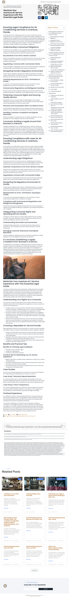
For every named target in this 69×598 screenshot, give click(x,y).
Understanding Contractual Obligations (57, 37)
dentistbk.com (12, 451)
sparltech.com (38, 455)
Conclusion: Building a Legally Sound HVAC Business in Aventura (55, 49)
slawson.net (28, 443)
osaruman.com (54, 446)
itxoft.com (35, 455)
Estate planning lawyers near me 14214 (57, 123)
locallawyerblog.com (9, 445)
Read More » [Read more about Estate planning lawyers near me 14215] (28, 559)
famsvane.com (34, 450)
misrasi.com (17, 445)
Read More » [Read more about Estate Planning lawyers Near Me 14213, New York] (28, 530)
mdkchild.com (25, 442)
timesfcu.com (61, 448)
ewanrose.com (51, 454)
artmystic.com (6, 455)
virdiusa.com (8, 446)
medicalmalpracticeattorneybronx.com (39, 445)
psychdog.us (49, 449)
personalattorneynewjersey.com (56, 442)
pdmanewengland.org (46, 454)
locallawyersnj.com (21, 445)
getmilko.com (54, 452)
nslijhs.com (35, 444)
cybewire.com (13, 449)
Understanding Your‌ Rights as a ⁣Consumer (56, 80)
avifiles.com (9, 451)
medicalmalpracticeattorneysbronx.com (55, 453)
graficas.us (61, 442)
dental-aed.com (32, 445)
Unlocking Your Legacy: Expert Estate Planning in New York (57, 104)
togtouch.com (54, 448)
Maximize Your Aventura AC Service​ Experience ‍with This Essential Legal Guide (56, 76)
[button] (39, 17)
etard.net (17, 453)
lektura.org (41, 444)
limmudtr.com (27, 453)
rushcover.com (43, 442)
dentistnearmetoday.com (42, 443)
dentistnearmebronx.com (47, 445)
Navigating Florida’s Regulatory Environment (56, 41)
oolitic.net (15, 444)
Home (4, 6)
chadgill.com (22, 442)
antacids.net (51, 444)
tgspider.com (38, 444)
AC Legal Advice (8, 416)
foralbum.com (53, 449)
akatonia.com (13, 450)
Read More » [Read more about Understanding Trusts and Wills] (28, 508)
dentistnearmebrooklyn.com (29, 450)
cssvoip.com (63, 446)
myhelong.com (57, 452)
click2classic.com (36, 451)
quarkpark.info (12, 455)
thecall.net (60, 446)
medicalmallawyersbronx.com (42, 446)
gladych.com (24, 444)
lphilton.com (50, 446)
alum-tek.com (25, 445)
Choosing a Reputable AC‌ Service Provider (57, 84)
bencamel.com (20, 451)
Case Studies (54, 89)
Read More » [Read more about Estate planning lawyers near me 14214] (6, 559)
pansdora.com (23, 453)
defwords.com (52, 445)
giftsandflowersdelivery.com (13, 442)
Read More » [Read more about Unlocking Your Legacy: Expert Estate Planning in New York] (51, 508)
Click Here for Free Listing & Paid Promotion (50, 2)
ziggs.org (35, 454)
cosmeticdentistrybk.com (36, 443)
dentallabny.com (38, 450)
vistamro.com (42, 454)
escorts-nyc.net (21, 448)
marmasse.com (22, 455)
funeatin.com (44, 452)
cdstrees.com (29, 455)
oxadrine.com (39, 449)
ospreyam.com (48, 444)
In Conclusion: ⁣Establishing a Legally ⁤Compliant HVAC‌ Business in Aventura (57, 71)
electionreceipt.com (62, 453)
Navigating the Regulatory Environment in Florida (57, 61)
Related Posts (52, 93)
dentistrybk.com (6, 450)
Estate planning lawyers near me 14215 (57, 127)
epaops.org (12, 454)
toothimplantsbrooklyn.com (39, 448)
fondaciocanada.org (31, 451)
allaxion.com (47, 446)
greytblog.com (45, 453)
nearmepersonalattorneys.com (44, 450)
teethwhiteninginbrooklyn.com (51, 450)
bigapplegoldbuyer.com (25, 452)
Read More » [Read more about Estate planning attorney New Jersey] (51, 532)
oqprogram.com (9, 443)
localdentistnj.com (36, 442)
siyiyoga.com (50, 452)
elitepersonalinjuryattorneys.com (22, 450)
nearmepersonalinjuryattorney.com (8, 453)
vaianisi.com (9, 449)
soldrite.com (47, 452)
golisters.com (33, 453)
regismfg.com (16, 451)
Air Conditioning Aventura (19, 416)
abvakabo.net (50, 442)
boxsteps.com (43, 449)
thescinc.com (47, 443)
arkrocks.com (20, 453)
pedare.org (40, 442)
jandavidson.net (25, 454)
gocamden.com (56, 445)
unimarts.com (14, 445)
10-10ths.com (46, 442)
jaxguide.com (57, 446)
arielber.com (9, 450)
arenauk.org (9, 444)
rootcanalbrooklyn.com (46, 448)
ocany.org (9, 455)
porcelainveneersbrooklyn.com (56, 443)
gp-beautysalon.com (35, 449)
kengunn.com (31, 443)
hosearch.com (26, 451)
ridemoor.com (9, 448)
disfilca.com (63, 454)
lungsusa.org (30, 453)
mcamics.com (62, 445)
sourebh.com (31, 444)
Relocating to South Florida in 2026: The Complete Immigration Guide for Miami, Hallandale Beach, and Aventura (57, 110)
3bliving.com (46, 449)
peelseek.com (21, 454)
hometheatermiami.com (16, 454)
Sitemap (30, 596)
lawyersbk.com (6, 449)
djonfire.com (9, 454)
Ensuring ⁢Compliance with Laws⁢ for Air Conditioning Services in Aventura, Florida (56, 54)
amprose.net (59, 445)
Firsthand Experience (56, 91)
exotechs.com (25, 443)
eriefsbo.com (14, 452)
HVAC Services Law (30, 416)
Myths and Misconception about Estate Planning (57, 130)
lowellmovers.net (63, 444)
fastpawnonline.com (33, 448)
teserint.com (17, 452)
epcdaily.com (57, 448)
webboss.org (5, 446)
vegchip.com (32, 442)
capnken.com (18, 442)
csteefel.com (5, 443)
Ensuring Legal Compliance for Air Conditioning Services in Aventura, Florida (56, 33)
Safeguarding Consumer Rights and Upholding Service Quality (57, 66)
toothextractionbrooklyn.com (57, 451)
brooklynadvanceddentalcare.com (15, 448)
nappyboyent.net (29, 454)
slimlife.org (17, 444)
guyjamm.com (61, 443)
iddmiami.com (26, 455)
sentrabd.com (20, 444)
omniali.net (12, 444)
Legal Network (38, 596)
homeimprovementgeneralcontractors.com (34, 452)
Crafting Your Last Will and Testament (56, 96)
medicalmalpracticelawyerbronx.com (15, 446)
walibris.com (14, 453)
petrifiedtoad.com (28, 444)
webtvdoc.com (6, 444)
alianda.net (8, 442)
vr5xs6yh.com (5, 448)
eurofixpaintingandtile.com (58, 449)
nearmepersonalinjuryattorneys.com (42, 451)
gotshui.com (5, 445)
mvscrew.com (59, 444)
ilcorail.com (16, 450)
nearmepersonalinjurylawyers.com (34, 446)
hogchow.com (13, 443)
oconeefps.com (29, 442)
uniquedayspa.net (38, 454)
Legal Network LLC (39, 595)
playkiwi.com (23, 451)
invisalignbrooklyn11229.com (50, 451)
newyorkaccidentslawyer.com (39, 453)
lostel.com (33, 455)
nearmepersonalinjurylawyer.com (19, 443)
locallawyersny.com (6, 452)
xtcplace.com (5, 454)
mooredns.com (24, 449)
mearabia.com (50, 448)
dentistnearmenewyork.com (29, 449)
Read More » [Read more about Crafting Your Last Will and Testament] (6, 508)
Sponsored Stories (22, 414)
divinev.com (21, 446)
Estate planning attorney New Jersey (57, 120)
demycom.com (44, 444)
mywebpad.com (55, 444)
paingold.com (15, 455)
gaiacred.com (20, 452)
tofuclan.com (40, 452)
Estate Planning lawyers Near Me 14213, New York (57, 116)
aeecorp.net (5, 442)
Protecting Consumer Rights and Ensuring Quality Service (57, 44)
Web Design (33, 596)
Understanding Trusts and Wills (57, 99)
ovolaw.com (48, 453)
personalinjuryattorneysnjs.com (27, 448)
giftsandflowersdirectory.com (18, 449)
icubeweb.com (6, 451)
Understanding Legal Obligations (55, 58)
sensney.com (50, 443)
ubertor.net (28, 445)
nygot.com (32, 454)
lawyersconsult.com (55, 454)
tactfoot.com (19, 455)
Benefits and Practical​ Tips (57, 87)
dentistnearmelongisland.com (59, 450)
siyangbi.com (10, 452)
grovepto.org (60, 454)
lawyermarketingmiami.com (26, 446)
